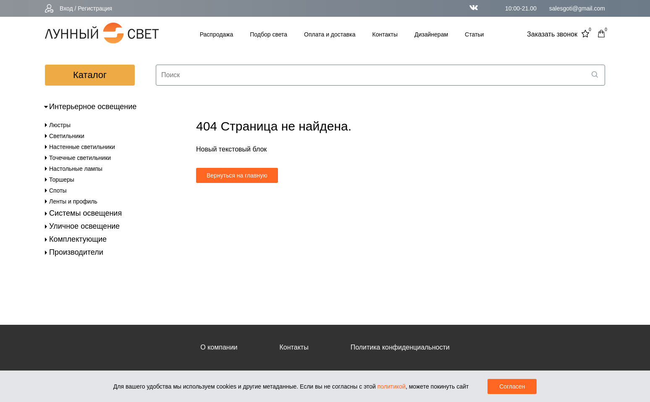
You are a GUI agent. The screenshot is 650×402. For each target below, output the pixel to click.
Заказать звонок (552, 34)
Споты (58, 190)
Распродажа (216, 34)
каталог (90, 75)
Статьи (474, 34)
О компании (218, 347)
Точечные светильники (80, 157)
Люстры (60, 125)
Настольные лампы (75, 168)
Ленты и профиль (73, 201)
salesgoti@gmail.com (577, 8)
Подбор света (268, 34)
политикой (391, 386)
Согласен (512, 386)
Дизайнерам (431, 34)
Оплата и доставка (329, 34)
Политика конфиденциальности (400, 347)
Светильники (66, 136)
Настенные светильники (82, 147)
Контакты (385, 34)
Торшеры (61, 179)
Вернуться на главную (237, 175)
